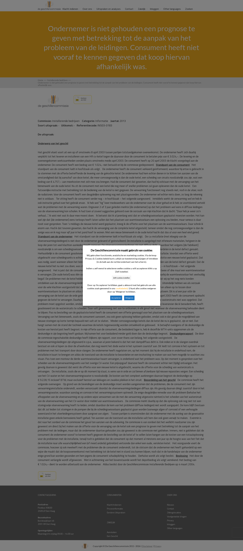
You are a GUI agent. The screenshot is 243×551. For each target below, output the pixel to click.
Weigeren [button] (129, 298)
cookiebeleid (122, 288)
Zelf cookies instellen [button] (121, 278)
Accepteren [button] (116, 298)
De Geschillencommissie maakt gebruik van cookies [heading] (121, 250)
